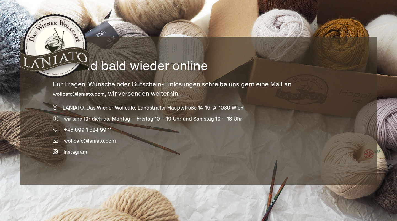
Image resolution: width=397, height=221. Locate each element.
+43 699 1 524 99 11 (88, 130)
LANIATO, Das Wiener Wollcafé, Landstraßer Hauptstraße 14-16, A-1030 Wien (153, 108)
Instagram (70, 152)
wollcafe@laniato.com (79, 94)
